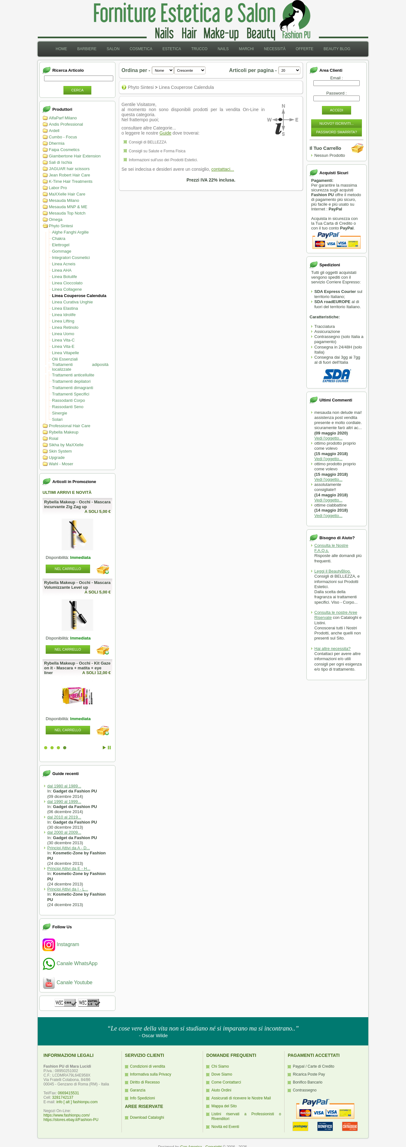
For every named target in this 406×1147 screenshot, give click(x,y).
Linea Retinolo (65, 327)
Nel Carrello (61, 569)
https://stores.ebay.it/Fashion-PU (70, 1119)
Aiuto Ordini (221, 1090)
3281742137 (62, 1097)
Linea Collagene (67, 289)
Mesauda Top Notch (67, 213)
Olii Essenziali (65, 359)
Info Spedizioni (142, 1098)
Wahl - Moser (61, 463)
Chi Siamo (220, 1066)
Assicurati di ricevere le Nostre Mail (241, 1098)
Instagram (61, 944)
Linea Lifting (63, 321)
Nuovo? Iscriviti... (336, 123)
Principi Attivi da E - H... (68, 868)
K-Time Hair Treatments (71, 181)
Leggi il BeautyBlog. (332, 571)
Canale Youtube (67, 982)
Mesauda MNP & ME (68, 206)
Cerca (77, 90)
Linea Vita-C (63, 340)
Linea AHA (61, 270)
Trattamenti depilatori (71, 381)
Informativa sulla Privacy (150, 1074)
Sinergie (59, 413)
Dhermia (56, 143)
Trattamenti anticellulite (73, 375)
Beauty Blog (337, 49)
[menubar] (202, 49)
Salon (113, 49)
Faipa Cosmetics (64, 149)
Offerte (304, 49)
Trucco (199, 49)
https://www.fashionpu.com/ (66, 1115)
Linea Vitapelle (65, 352)
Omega (55, 219)
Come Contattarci (226, 1082)
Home (61, 49)
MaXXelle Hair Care (67, 194)
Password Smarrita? (336, 132)
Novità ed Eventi (225, 1126)
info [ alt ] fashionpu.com (77, 1102)
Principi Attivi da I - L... (67, 889)
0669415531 (68, 1093)
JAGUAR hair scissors (69, 168)
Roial (53, 438)
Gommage (61, 251)
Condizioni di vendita (147, 1066)
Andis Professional (66, 124)
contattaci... (222, 169)
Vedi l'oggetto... (328, 438)
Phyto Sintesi (61, 225)
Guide (165, 133)
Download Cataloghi (147, 1117)
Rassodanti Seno (67, 406)
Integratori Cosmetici (71, 257)
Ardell (54, 130)
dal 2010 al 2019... (64, 817)
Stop (109, 747)
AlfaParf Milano (63, 118)
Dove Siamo (221, 1074)
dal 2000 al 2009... (64, 832)
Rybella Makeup (63, 432)
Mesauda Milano (64, 200)
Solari (57, 419)
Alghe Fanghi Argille (70, 232)
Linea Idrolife (63, 314)
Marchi (246, 49)
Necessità (274, 49)
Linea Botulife (64, 276)
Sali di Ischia (60, 162)
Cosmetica (141, 49)
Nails (223, 49)
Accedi (336, 110)
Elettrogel (60, 244)
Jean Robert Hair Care (69, 175)
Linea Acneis (63, 264)
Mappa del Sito (224, 1106)
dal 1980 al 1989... (64, 786)
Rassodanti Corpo (68, 400)
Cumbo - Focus (63, 137)
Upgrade (57, 457)
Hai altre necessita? (332, 648)
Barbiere (86, 49)
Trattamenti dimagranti (72, 387)
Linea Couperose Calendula (79, 295)
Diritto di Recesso (145, 1082)
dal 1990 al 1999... (64, 801)
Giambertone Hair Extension (75, 156)
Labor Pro (58, 187)
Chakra (58, 238)
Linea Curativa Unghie (72, 302)
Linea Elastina (65, 308)
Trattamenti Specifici (70, 394)
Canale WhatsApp (70, 963)
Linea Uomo (63, 333)
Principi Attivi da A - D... (68, 847)
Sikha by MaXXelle (66, 444)
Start (104, 747)
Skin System (60, 451)
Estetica (171, 49)
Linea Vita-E (63, 346)
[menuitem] (61, 49)
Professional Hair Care (69, 425)
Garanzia (138, 1090)
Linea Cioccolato (67, 283)
